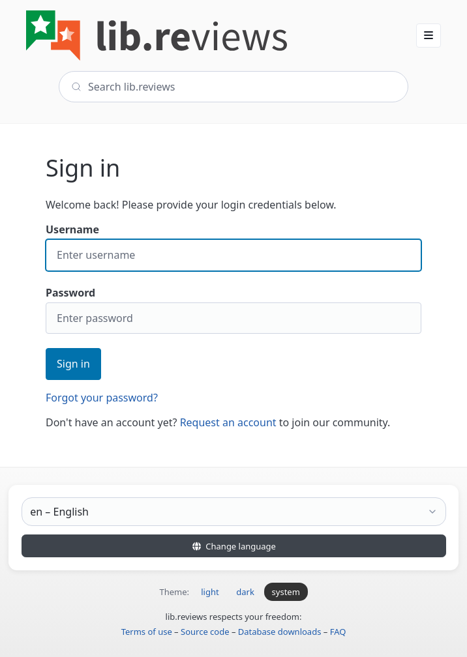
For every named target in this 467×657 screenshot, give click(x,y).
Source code (205, 631)
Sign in (73, 364)
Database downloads (280, 631)
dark (245, 592)
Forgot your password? (102, 397)
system (286, 592)
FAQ (338, 631)
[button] (428, 35)
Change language (233, 546)
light (209, 592)
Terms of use (146, 631)
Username (233, 246)
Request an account (228, 422)
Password (233, 309)
